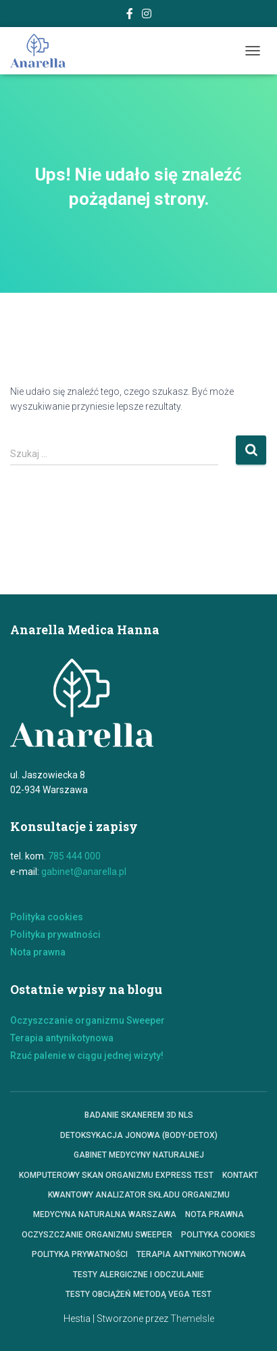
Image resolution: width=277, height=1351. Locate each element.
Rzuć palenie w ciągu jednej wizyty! (86, 1055)
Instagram (146, 15)
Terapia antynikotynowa (62, 1038)
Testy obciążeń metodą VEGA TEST (138, 1294)
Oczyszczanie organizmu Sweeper (87, 1020)
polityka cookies (218, 1234)
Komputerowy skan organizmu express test (116, 1175)
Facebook (129, 15)
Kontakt (240, 1175)
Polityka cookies (46, 916)
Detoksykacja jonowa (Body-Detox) (139, 1135)
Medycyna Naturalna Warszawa (104, 1214)
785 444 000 (74, 856)
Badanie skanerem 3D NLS (138, 1115)
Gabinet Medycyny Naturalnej (139, 1155)
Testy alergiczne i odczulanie (138, 1274)
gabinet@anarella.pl (83, 871)
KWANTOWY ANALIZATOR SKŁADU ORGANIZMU (139, 1195)
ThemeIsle (192, 1318)
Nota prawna (38, 952)
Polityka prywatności (55, 934)
